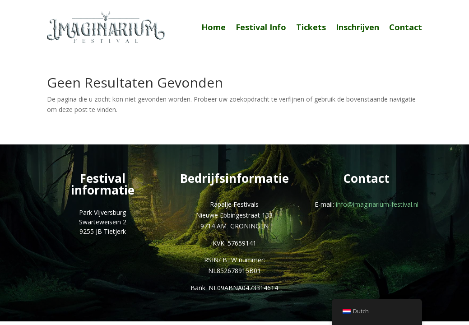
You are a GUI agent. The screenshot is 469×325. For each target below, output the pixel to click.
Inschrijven (357, 27)
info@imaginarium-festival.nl (377, 204)
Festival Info (261, 27)
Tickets (311, 27)
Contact (405, 27)
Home (213, 27)
